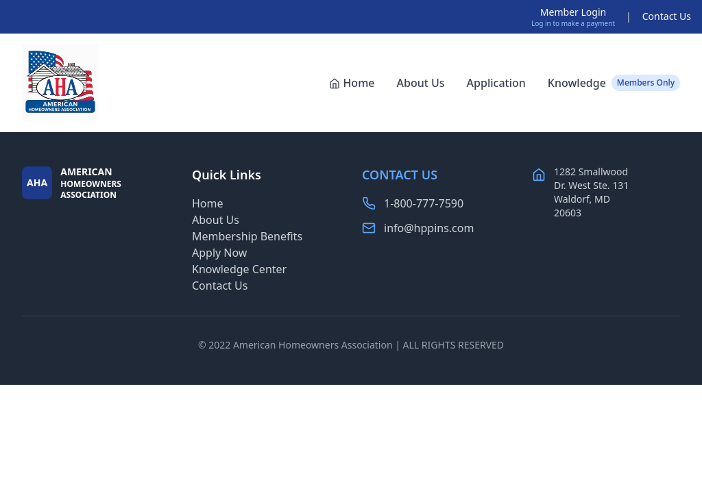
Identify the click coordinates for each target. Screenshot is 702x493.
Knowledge (614, 83)
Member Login (573, 11)
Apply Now (219, 252)
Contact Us (666, 16)
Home (351, 82)
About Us (420, 82)
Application (496, 82)
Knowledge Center (239, 269)
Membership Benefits (247, 236)
